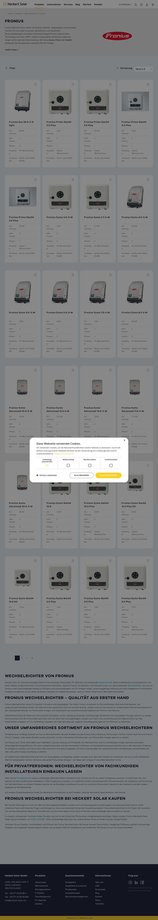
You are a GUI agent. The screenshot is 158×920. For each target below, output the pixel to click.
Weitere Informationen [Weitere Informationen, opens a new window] (64, 454)
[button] (46, 475)
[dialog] (79, 460)
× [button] (124, 440)
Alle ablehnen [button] (81, 475)
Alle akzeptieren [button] (108, 475)
